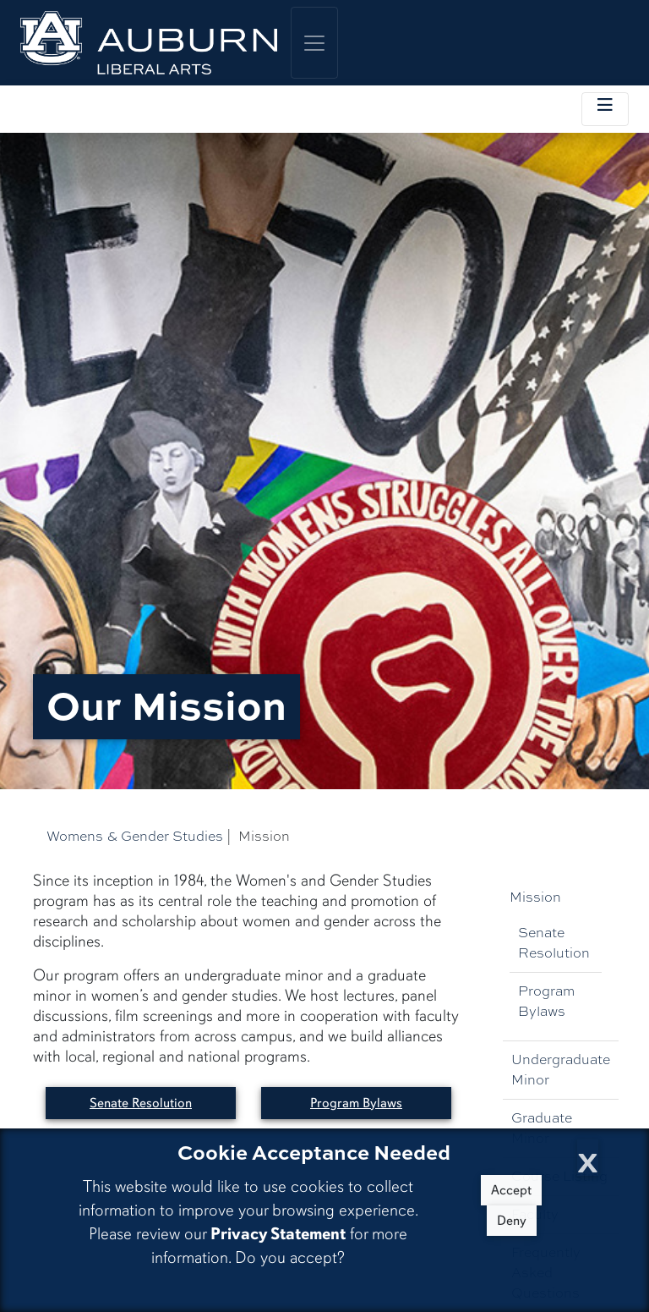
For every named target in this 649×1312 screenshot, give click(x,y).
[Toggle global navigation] (314, 43)
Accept (511, 1190)
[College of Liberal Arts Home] (148, 43)
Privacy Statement (278, 1233)
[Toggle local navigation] (605, 109)
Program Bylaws (546, 1001)
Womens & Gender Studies (134, 836)
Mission (535, 897)
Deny (511, 1220)
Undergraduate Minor (560, 1070)
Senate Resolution (554, 943)
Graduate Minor (541, 1128)
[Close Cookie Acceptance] (587, 1157)
